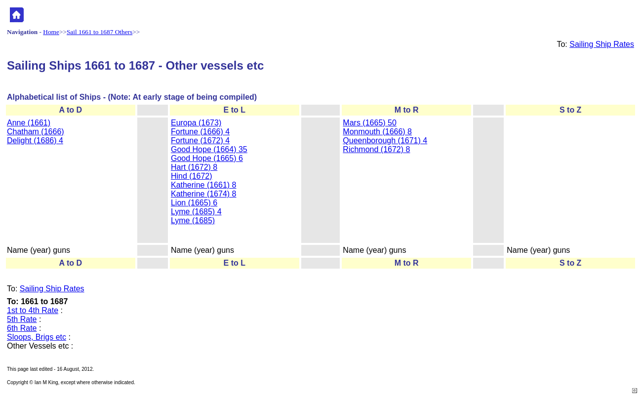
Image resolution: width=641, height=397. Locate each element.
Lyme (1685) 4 (196, 211)
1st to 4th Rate (32, 310)
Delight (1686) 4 (35, 140)
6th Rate (22, 328)
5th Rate (22, 319)
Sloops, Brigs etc (36, 337)
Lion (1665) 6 (194, 202)
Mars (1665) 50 (370, 123)
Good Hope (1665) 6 (207, 158)
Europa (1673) (196, 123)
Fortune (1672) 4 (200, 140)
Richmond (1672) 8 (376, 149)
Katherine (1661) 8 (204, 185)
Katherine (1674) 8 (204, 194)
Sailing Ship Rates (601, 44)
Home (51, 32)
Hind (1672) (191, 176)
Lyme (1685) (193, 220)
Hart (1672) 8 (194, 167)
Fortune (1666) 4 (200, 131)
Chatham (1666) (35, 131)
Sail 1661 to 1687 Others (99, 32)
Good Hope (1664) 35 (209, 149)
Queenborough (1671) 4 (385, 140)
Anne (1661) (28, 123)
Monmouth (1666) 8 (377, 131)
